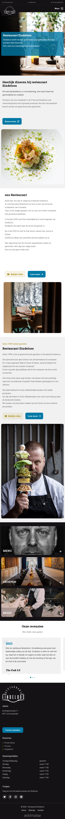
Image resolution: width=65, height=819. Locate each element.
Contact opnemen (12, 730)
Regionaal (32, 2)
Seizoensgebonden (57, 2)
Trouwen (7, 746)
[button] (30, 677)
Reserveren (12, 121)
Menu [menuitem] (59, 8)
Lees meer (36, 274)
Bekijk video (15, 274)
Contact (40, 810)
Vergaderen (8, 749)
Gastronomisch (7, 2)
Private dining (9, 743)
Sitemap (32, 810)
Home (24, 810)
